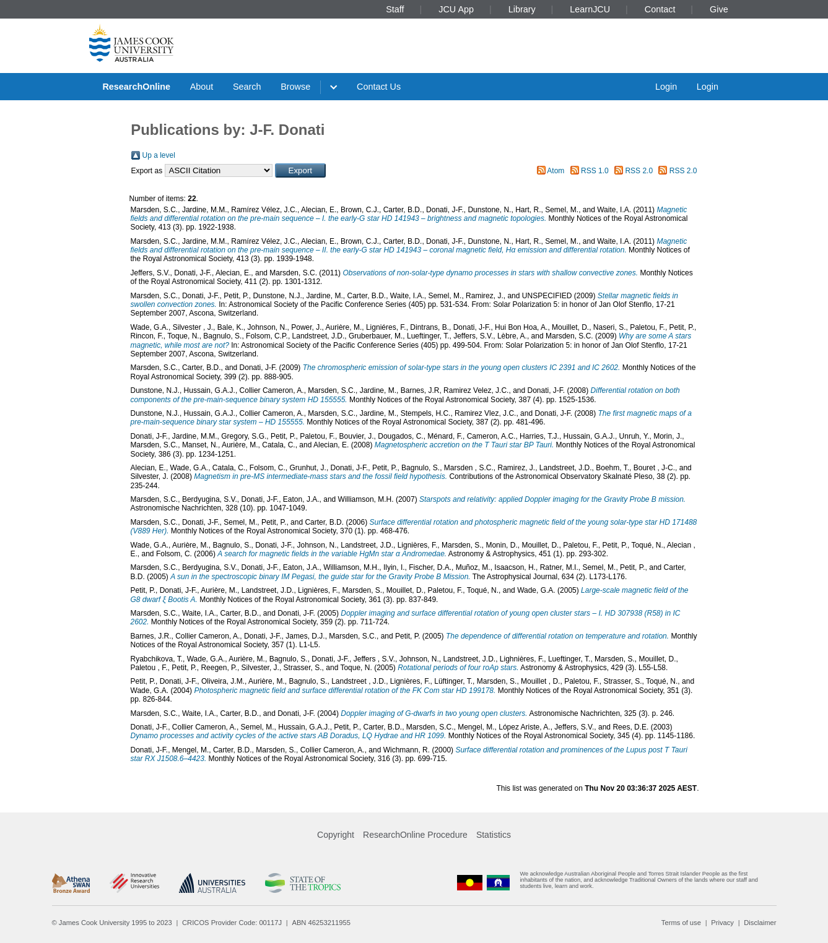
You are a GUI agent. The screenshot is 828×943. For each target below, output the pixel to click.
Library (522, 9)
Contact (660, 9)
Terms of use (681, 922)
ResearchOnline (136, 87)
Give (719, 9)
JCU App (456, 9)
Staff (395, 9)
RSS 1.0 (595, 170)
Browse (295, 87)
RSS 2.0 (639, 170)
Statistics (493, 835)
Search (247, 87)
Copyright (335, 835)
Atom (555, 170)
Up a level (158, 155)
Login (666, 87)
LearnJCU (590, 9)
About (202, 87)
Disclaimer (760, 922)
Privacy (722, 922)
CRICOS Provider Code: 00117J (232, 922)
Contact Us (379, 87)
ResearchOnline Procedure (415, 835)
